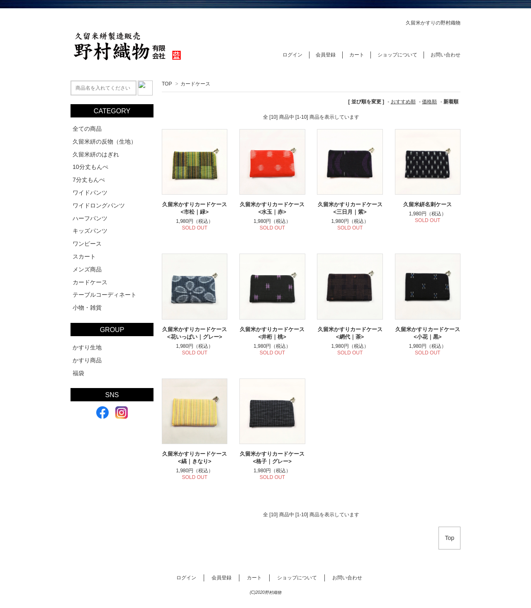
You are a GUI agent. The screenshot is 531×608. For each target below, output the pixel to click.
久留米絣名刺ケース (427, 204)
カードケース (195, 84)
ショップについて (397, 55)
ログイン (292, 55)
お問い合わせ (445, 55)
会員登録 (326, 55)
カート (356, 55)
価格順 (429, 102)
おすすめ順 (403, 102)
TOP (167, 84)
